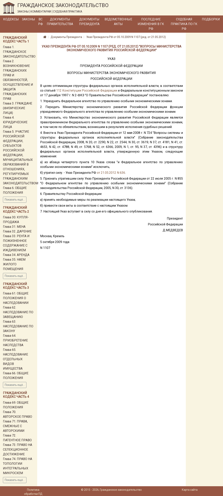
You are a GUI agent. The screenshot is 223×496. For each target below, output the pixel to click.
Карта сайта (190, 489)
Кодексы (11, 19)
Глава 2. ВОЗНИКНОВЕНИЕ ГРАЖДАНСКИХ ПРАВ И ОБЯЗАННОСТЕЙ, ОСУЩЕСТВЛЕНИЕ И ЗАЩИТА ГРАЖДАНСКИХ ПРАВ (18, 80)
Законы (28, 19)
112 (58, 90)
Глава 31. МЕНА (14, 227)
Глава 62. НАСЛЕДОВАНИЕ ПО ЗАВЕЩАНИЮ (18, 312)
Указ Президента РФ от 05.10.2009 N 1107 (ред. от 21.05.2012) (126, 37)
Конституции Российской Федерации (89, 90)
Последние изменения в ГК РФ (151, 24)
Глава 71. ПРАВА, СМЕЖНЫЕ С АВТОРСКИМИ (15, 426)
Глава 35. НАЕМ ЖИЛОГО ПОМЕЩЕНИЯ (14, 264)
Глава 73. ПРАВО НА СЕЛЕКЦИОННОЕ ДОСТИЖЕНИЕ (17, 449)
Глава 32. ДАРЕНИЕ (17, 231)
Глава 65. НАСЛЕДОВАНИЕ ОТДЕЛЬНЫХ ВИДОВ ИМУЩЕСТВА (15, 359)
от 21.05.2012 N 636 (111, 173)
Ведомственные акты (118, 21)
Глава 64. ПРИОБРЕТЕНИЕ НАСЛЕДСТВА (15, 340)
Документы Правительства (60, 21)
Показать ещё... (15, 199)
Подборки (211, 19)
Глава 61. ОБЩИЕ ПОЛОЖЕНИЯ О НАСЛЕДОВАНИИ (16, 298)
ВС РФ (40, 21)
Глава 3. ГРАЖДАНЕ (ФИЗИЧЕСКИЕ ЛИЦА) (17, 108)
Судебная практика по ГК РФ (184, 24)
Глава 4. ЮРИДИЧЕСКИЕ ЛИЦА (15, 122)
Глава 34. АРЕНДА (16, 255)
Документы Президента (89, 21)
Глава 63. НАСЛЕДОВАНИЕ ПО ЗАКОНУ (18, 326)
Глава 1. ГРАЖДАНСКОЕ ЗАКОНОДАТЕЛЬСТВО (19, 51)
